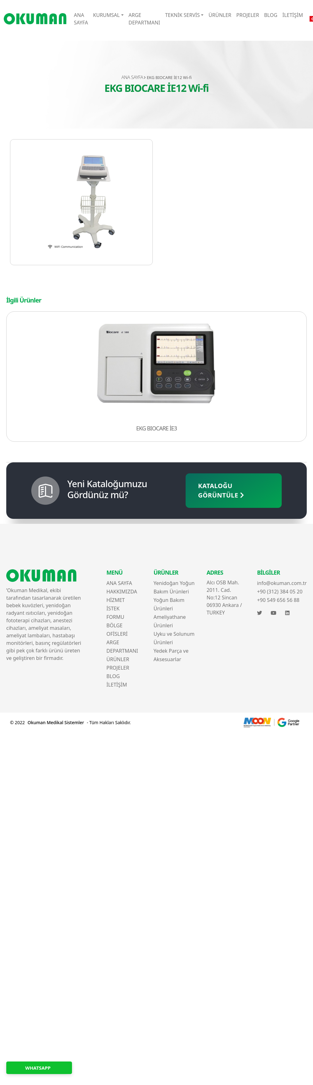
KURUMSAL (106, 15)
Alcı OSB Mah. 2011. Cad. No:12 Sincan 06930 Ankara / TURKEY (224, 597)
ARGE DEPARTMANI (144, 19)
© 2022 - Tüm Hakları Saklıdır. (70, 722)
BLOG (271, 15)
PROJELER (247, 15)
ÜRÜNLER (219, 15)
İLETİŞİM (292, 15)
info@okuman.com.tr (282, 583)
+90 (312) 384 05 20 (279, 591)
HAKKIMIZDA (121, 591)
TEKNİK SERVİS (182, 15)
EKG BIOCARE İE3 (156, 428)
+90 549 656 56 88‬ (278, 600)
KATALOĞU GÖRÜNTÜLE (221, 490)
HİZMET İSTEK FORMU (115, 608)
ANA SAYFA (81, 19)
